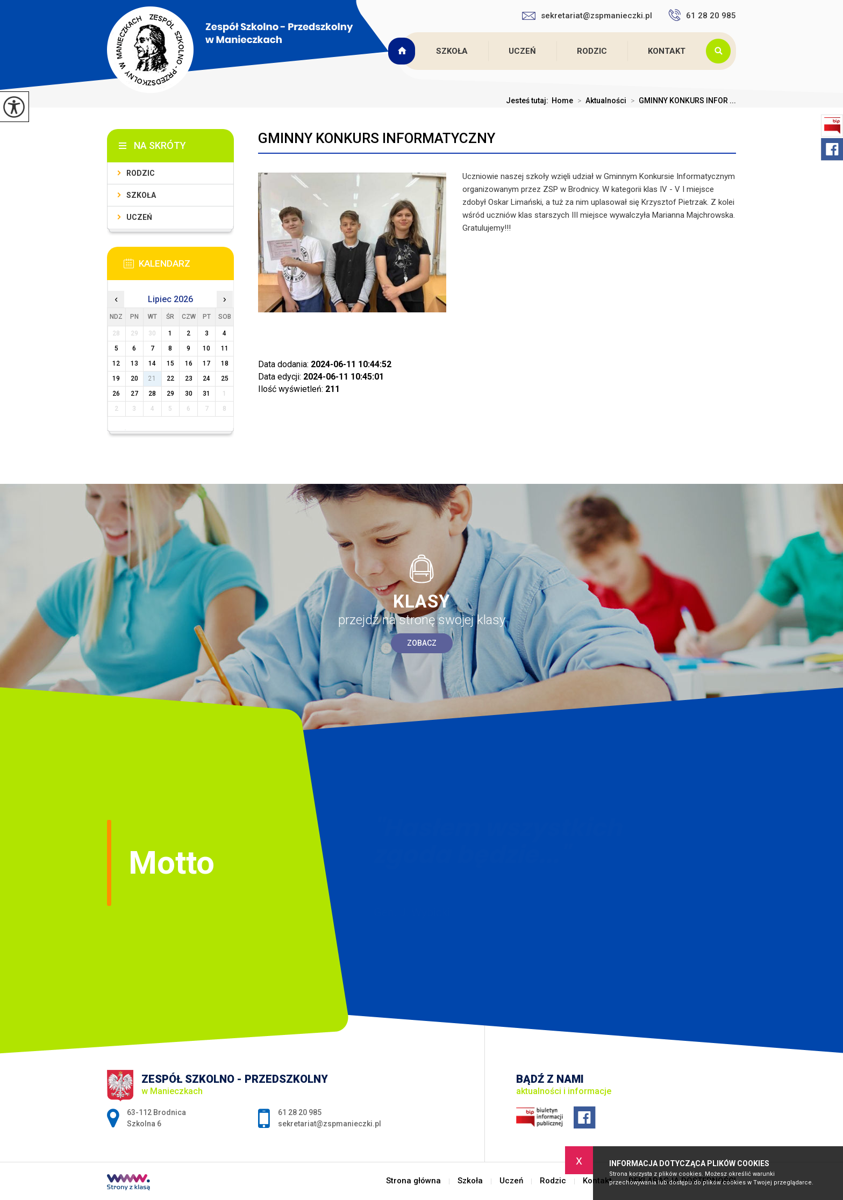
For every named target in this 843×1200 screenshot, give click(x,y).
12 (116, 363)
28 (152, 393)
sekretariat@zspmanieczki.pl (587, 15)
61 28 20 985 (702, 15)
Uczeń (522, 51)
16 (188, 363)
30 (188, 393)
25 (224, 378)
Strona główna (403, 51)
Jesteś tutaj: (529, 100)
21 (152, 378)
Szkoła (452, 51)
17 (206, 363)
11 (224, 348)
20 (134, 378)
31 (206, 393)
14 (152, 363)
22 (170, 378)
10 (206, 348)
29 (170, 393)
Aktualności (599, 100)
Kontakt (666, 51)
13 (134, 363)
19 (116, 378)
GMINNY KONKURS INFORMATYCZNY (376, 138)
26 (116, 393)
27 (134, 393)
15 (170, 363)
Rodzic (592, 51)
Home (562, 100)
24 (206, 378)
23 (188, 378)
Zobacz (422, 643)
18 (224, 363)
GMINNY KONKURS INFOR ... (681, 100)
